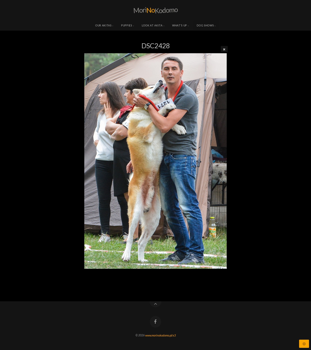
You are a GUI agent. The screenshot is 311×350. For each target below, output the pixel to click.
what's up (179, 25)
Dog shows (205, 25)
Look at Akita (152, 25)
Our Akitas (103, 25)
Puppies (126, 25)
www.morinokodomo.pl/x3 (160, 335)
